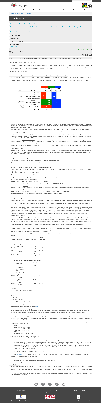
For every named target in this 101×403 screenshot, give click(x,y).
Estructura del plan (33, 58)
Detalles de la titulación (16, 41)
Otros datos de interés (76, 58)
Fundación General (21, 392)
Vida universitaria (85, 10)
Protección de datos (76, 400)
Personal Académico (42, 58)
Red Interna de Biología (80, 390)
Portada (12, 13)
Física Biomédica (29, 13)
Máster (22, 13)
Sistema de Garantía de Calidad (64, 58)
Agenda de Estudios (50, 392)
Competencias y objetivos (22, 58)
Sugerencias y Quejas (79, 392)
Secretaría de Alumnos (21, 354)
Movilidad (63, 10)
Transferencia (51, 10)
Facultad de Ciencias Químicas (53, 27)
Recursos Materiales (52, 58)
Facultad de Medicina (38, 27)
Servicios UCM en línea (51, 390)
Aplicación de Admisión (83, 50)
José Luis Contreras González (26, 32)
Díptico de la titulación (17, 52)
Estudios (25, 10)
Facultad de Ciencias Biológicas (71, 27)
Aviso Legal (57, 400)
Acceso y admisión (15, 35)
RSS (90, 400)
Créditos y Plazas (14, 38)
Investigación (37, 10)
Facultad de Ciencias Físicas (29, 24)
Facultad (14, 10)
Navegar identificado (65, 1)
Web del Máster (14, 44)
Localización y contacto (40, 400)
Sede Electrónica (21, 390)
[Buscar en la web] (91, 1)
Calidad (73, 10)
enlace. (36, 306)
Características (12, 58)
